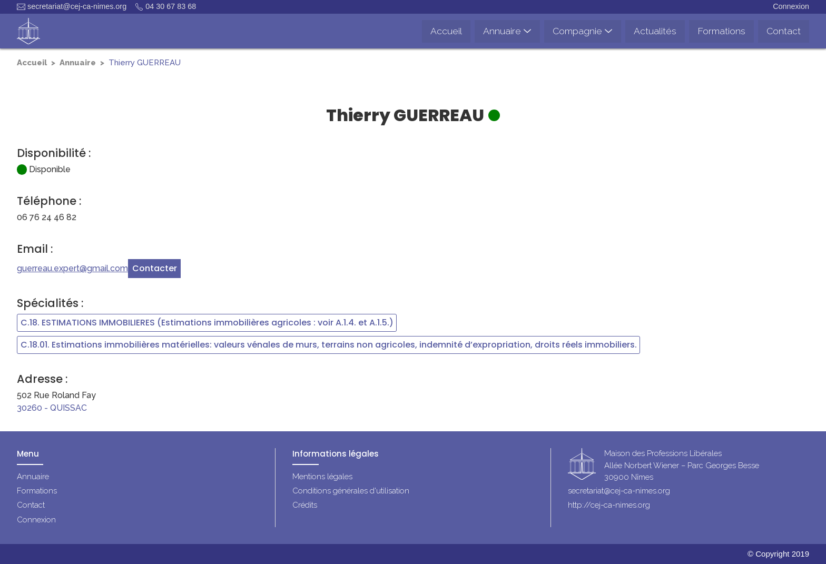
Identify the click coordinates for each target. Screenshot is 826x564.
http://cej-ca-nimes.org (609, 505)
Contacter (154, 268)
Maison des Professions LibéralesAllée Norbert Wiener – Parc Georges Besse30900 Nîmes (681, 465)
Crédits (304, 505)
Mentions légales (322, 476)
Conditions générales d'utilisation (350, 491)
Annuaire (78, 62)
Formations (37, 491)
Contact (31, 505)
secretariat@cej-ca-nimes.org (71, 6)
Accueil (32, 62)
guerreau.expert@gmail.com (72, 268)
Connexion (791, 6)
